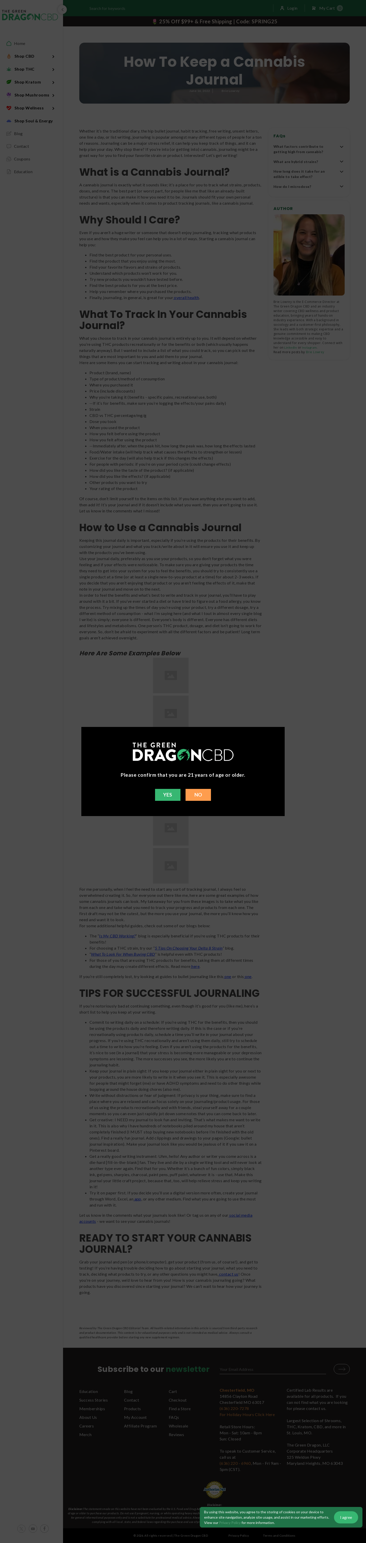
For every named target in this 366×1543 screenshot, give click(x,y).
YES (167, 795)
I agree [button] (346, 1517)
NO (198, 795)
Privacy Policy (230, 1522)
